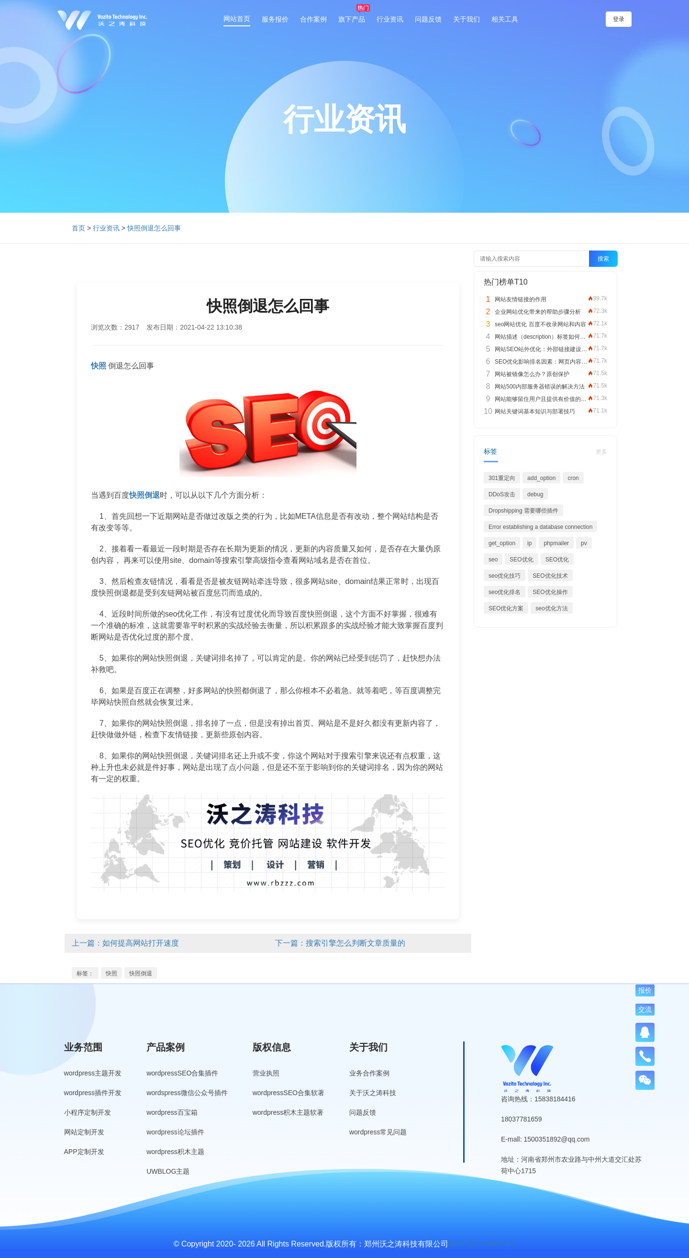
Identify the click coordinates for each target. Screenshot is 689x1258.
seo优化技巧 (505, 575)
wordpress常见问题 (378, 1132)
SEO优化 (521, 559)
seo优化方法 (551, 608)
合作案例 (313, 19)
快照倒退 (140, 973)
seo (493, 559)
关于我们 (466, 19)
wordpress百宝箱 (172, 1112)
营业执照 (266, 1073)
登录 (618, 19)
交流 (645, 1009)
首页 (78, 228)
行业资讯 (390, 19)
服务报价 (275, 19)
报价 (645, 990)
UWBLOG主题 (167, 1171)
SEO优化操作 (550, 592)
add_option (541, 478)
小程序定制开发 (87, 1112)
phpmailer (556, 543)
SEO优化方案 (506, 608)
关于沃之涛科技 (372, 1093)
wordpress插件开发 (93, 1093)
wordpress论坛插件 (175, 1132)
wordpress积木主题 (175, 1151)
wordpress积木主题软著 (288, 1112)
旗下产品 (351, 19)
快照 (111, 973)
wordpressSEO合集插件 (182, 1073)
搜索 (603, 258)
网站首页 (236, 19)
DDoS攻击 (502, 494)
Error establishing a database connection (540, 527)
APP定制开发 (84, 1151)
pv (584, 543)
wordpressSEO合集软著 (288, 1093)
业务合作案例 (369, 1073)
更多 (601, 451)
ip (529, 543)
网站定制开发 (84, 1132)
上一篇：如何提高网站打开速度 (125, 943)
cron (572, 478)
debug (535, 494)
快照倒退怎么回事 (154, 228)
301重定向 (502, 478)
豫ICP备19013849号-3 (481, 1243)
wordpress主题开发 (93, 1073)
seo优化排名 (505, 592)
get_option (502, 543)
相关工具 (504, 19)
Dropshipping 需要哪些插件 (523, 510)
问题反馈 (428, 19)
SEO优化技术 (550, 575)
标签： (85, 973)
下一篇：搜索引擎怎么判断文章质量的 (340, 943)
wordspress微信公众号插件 (187, 1093)
